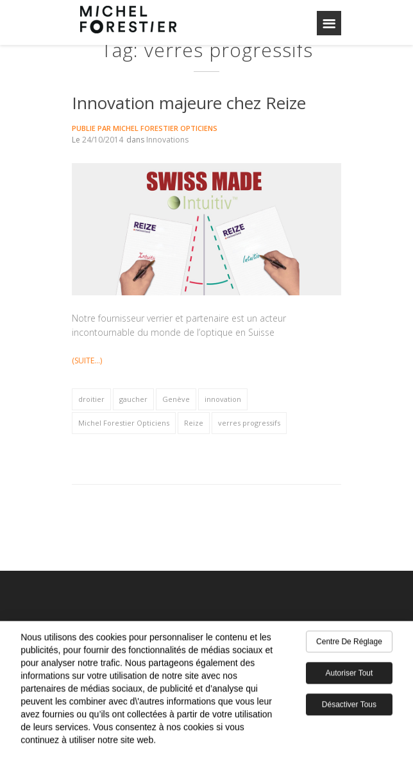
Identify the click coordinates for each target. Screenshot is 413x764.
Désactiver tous (349, 707)
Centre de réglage (349, 644)
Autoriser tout (349, 676)
